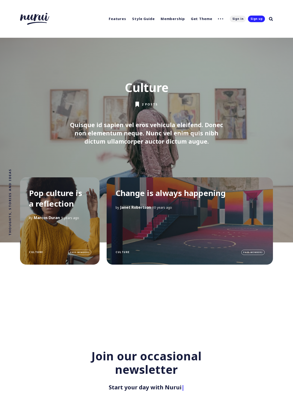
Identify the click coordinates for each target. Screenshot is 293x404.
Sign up (257, 19)
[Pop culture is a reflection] (60, 221)
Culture (36, 252)
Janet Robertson (135, 207)
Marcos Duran (47, 217)
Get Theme (201, 18)
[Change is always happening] (190, 221)
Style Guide (143, 18)
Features (117, 18)
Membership (173, 18)
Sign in (238, 19)
